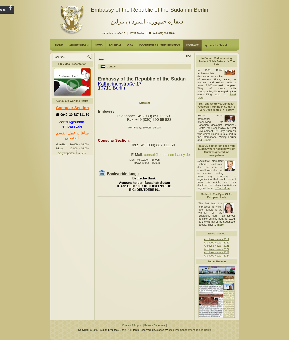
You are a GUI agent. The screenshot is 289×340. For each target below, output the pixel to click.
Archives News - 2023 (216, 252)
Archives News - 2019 (216, 239)
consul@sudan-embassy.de (167, 155)
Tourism (115, 45)
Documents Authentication (159, 45)
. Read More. (222, 188)
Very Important (66, 153)
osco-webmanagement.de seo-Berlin (189, 329)
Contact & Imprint (132, 325)
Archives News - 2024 (216, 255)
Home (59, 45)
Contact (192, 45)
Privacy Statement (155, 325)
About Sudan (79, 45)
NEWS (99, 45)
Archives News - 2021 (217, 245)
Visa (130, 45)
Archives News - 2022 (216, 249)
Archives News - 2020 (216, 242)
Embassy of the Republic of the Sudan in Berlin (149, 10)
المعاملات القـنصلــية (216, 45)
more (209, 139)
